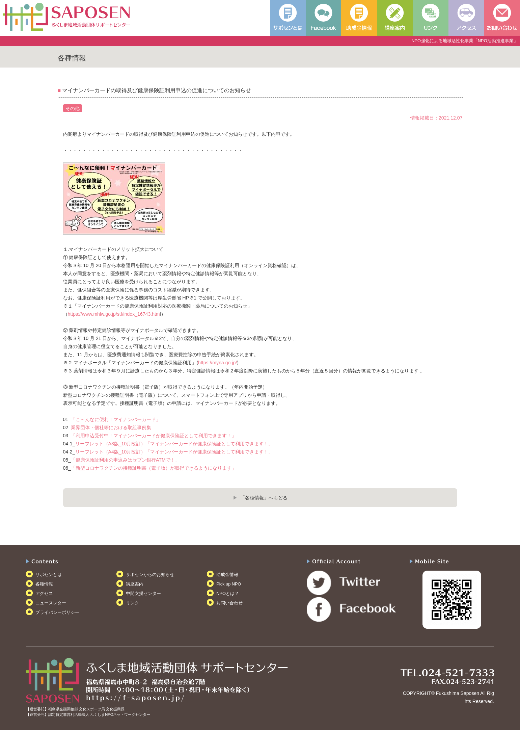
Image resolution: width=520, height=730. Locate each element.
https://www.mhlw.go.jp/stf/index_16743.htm (114, 314)
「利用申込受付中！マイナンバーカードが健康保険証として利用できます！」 (153, 435)
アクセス (44, 593)
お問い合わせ (229, 602)
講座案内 (134, 583)
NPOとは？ (227, 593)
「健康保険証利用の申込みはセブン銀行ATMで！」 (125, 460)
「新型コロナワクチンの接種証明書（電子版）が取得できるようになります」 (153, 468)
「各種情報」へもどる (264, 497)
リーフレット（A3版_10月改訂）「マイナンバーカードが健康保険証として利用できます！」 (174, 443)
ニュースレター (50, 602)
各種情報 (44, 583)
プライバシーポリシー (57, 612)
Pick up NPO (228, 583)
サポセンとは (48, 574)
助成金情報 (227, 574)
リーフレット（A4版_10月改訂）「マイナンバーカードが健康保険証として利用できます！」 (174, 451)
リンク (132, 602)
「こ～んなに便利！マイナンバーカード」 (116, 419)
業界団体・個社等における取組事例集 (111, 427)
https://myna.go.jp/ (217, 362)
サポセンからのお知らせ (150, 574)
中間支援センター (143, 593)
